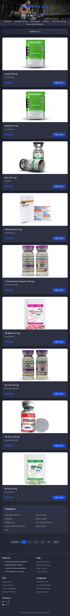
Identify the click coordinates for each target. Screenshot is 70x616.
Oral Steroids (35, 21)
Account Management (9, 588)
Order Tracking (42, 568)
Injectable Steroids (20, 21)
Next (56, 542)
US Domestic (40, 526)
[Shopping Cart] (42, 15)
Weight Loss (10, 522)
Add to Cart (59, 83)
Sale (7, 530)
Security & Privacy (8, 585)
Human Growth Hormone (35, 24)
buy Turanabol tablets (44, 585)
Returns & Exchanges (43, 565)
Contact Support (42, 572)
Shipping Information (43, 562)
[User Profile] (28, 15)
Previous (15, 542)
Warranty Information (9, 592)
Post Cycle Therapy (59, 21)
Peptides (46, 21)
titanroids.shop (7, 582)
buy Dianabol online (43, 592)
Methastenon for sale (43, 588)
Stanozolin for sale (43, 582)
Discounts (7, 21)
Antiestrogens (41, 519)
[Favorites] (35, 15)
